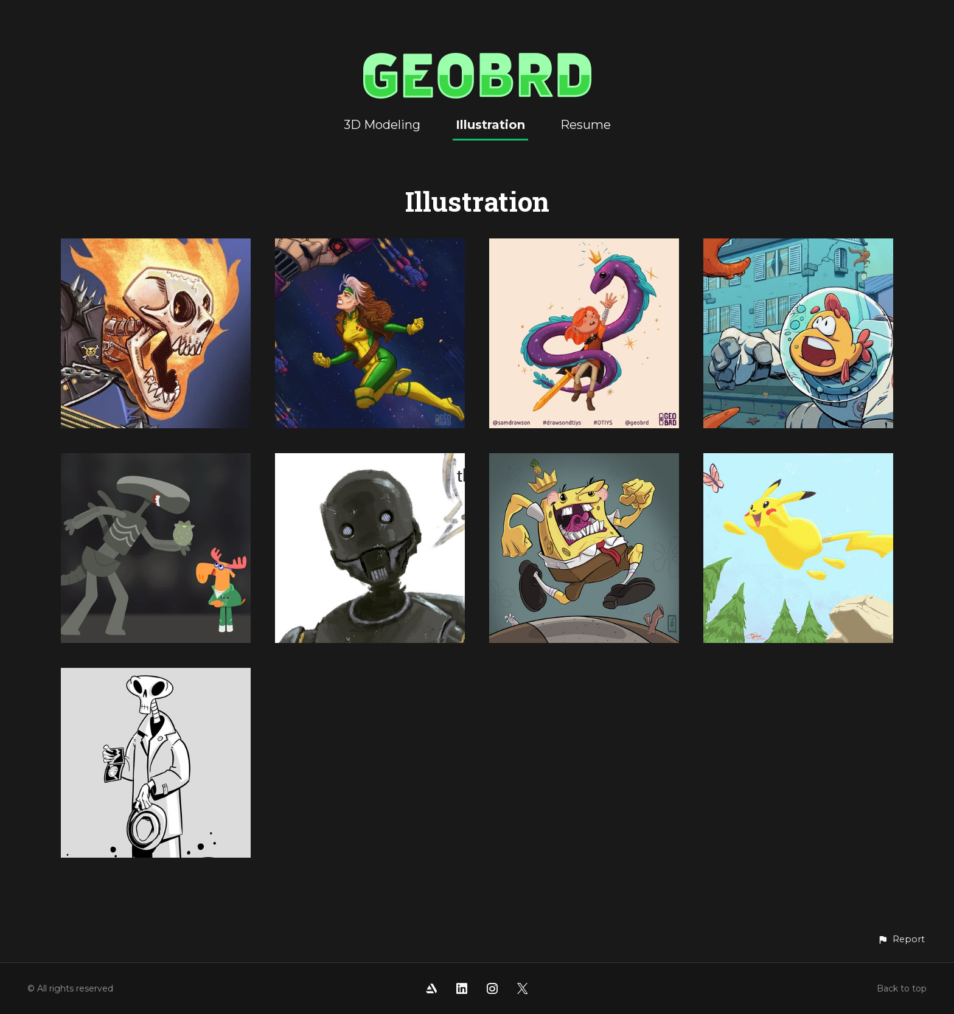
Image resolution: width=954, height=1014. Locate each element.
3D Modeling (382, 124)
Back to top (902, 988)
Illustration (490, 124)
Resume (585, 124)
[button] (901, 939)
